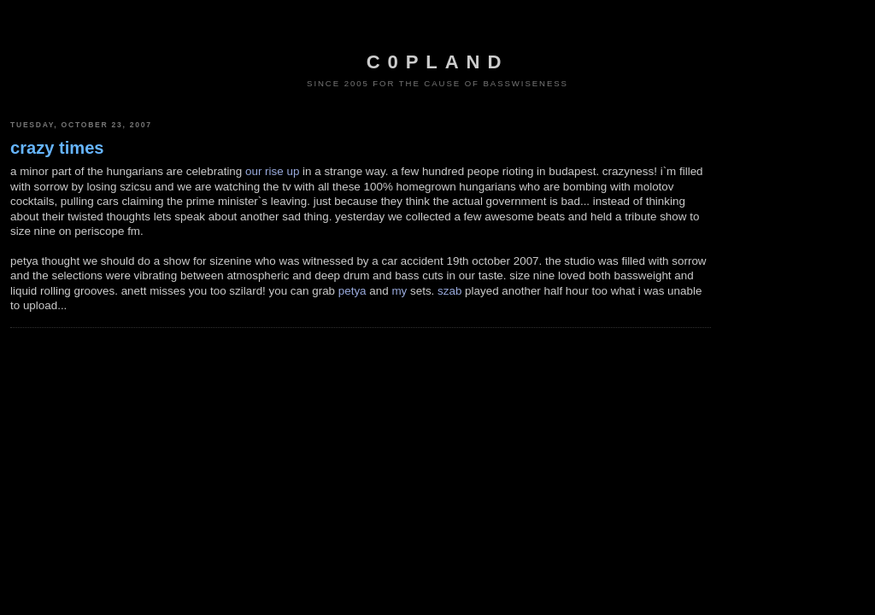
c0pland (437, 62)
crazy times (57, 147)
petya (352, 290)
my (399, 290)
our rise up (272, 171)
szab (449, 290)
